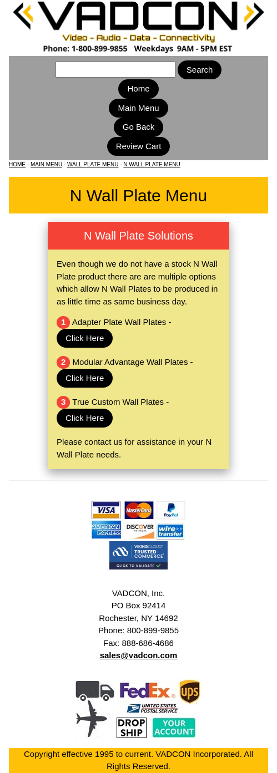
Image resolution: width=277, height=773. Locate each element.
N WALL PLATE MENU (151, 164)
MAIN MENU (46, 164)
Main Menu (138, 108)
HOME (17, 164)
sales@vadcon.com (139, 655)
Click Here (85, 338)
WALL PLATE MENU (92, 164)
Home (138, 88)
